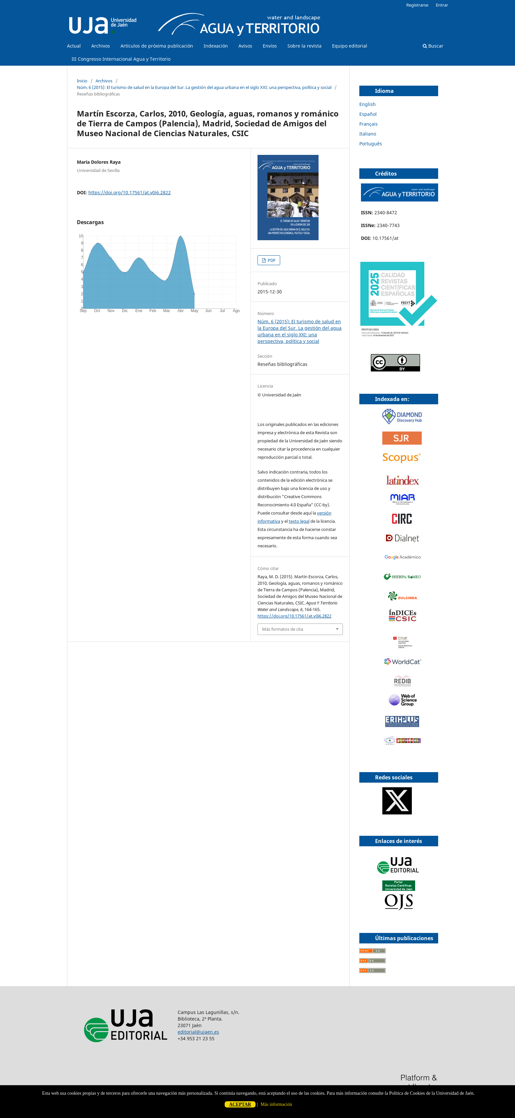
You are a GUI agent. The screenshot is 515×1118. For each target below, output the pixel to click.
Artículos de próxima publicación (157, 46)
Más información (276, 1104)
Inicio (82, 81)
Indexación (216, 46)
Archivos (100, 46)
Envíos (270, 46)
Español (368, 114)
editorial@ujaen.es (198, 1032)
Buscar (433, 46)
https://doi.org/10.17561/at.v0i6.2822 (129, 192)
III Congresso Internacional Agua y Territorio (121, 59)
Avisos (245, 46)
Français (368, 124)
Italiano (367, 134)
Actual (74, 46)
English (367, 104)
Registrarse (417, 5)
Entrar (442, 5)
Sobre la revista (304, 46)
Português (370, 143)
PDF (271, 260)
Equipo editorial (349, 46)
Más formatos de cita (282, 629)
